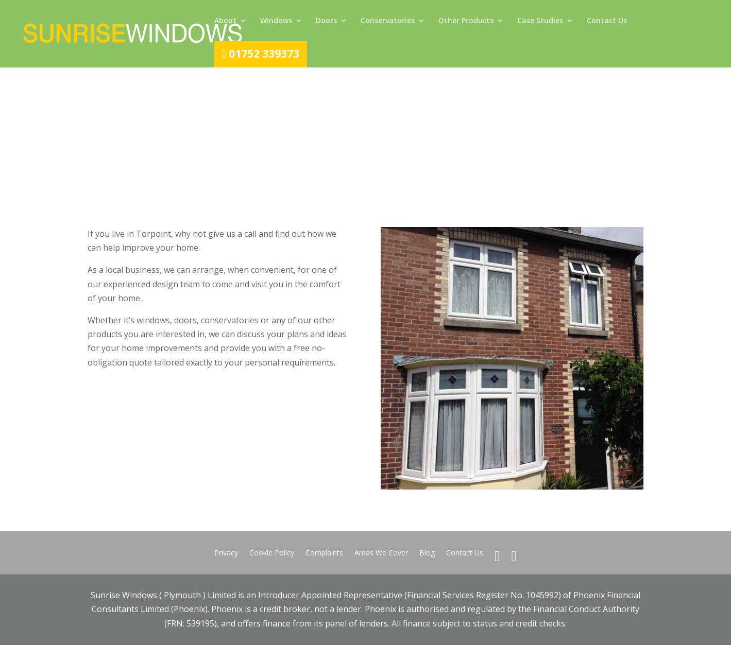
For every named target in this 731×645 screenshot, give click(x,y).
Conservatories (388, 21)
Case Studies (540, 21)
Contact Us (607, 21)
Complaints (324, 553)
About (225, 21)
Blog (427, 553)
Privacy (226, 553)
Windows (276, 21)
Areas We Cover (381, 553)
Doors (326, 21)
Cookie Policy (271, 553)
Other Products (466, 21)
